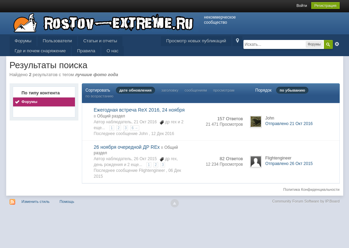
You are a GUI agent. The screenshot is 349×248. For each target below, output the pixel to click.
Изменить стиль (36, 201)
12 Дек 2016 (162, 133)
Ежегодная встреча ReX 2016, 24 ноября (139, 110)
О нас (113, 50)
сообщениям (196, 90)
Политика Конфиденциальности (311, 189)
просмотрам (224, 90)
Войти (301, 5)
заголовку (169, 90)
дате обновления (135, 90)
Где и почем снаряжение (40, 50)
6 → (135, 128)
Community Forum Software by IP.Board (305, 201)
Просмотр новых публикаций (196, 40)
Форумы (23, 40)
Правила (86, 50)
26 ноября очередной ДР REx (127, 147)
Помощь (66, 201)
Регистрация (325, 5)
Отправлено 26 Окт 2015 (289, 163)
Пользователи (57, 40)
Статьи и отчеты (100, 40)
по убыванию (292, 90)
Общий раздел (111, 116)
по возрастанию (99, 96)
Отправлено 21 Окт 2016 (289, 123)
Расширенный (337, 44)
